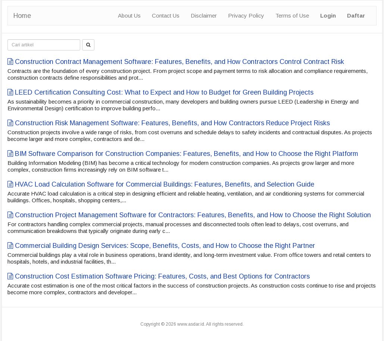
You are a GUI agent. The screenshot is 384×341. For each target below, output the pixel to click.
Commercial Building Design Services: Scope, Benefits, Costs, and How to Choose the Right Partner (161, 245)
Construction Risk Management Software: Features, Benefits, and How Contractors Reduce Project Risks (168, 123)
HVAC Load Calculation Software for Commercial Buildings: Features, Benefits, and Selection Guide (160, 184)
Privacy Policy (246, 15)
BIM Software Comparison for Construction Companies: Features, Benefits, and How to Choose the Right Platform (182, 153)
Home (22, 15)
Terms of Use (292, 15)
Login (328, 15)
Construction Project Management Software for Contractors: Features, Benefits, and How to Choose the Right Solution (189, 215)
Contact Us (165, 15)
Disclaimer (204, 15)
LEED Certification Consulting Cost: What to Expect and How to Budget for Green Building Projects (160, 92)
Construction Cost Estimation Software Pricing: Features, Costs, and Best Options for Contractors (158, 276)
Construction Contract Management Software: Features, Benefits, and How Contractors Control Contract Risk (175, 61)
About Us (129, 15)
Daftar (356, 15)
